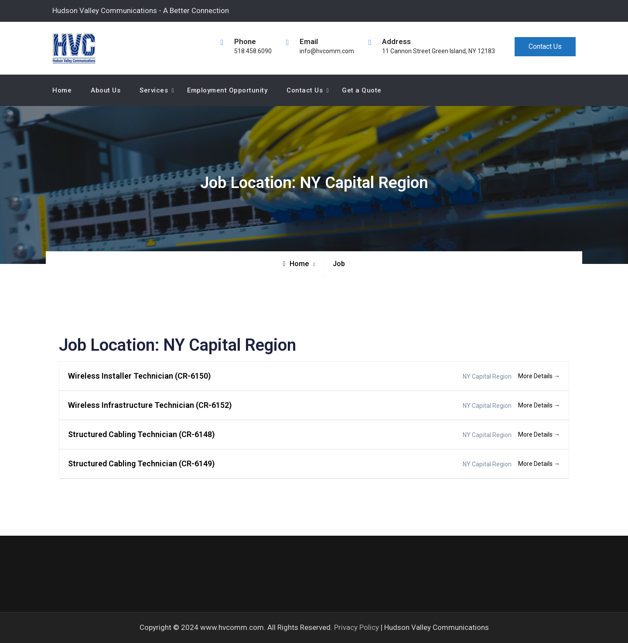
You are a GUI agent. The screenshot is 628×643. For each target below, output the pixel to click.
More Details (539, 376)
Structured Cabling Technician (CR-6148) (141, 434)
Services (154, 90)
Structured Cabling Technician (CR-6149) (141, 463)
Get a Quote (362, 90)
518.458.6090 (253, 51)
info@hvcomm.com (327, 51)
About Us (105, 90)
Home (62, 90)
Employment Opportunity (227, 90)
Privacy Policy (356, 627)
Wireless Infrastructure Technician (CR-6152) (150, 405)
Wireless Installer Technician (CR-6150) (139, 375)
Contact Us (545, 46)
